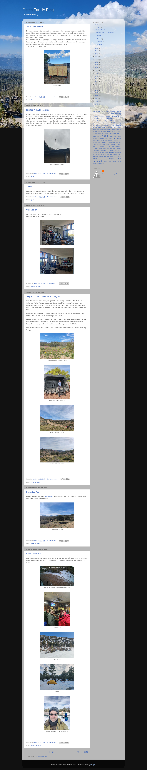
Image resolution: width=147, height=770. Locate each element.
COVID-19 (111, 121)
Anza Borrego (111, 111)
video (106, 158)
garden (95, 131)
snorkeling (104, 152)
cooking (105, 121)
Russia (95, 150)
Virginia (111, 159)
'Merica (29, 187)
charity (94, 121)
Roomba (118, 148)
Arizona (33, 482)
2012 (96, 84)
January (99, 44)
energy (119, 123)
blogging (108, 116)
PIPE (106, 146)
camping (34, 745)
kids (102, 140)
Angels (103, 111)
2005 (96, 104)
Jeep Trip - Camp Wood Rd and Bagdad (43, 296)
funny (109, 129)
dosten (106, 171)
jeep (38, 482)
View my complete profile (110, 174)
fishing (119, 127)
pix (109, 146)
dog (104, 123)
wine (110, 161)
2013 (96, 81)
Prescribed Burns (33, 492)
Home (51, 752)
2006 (96, 101)
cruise (119, 121)
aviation (108, 114)
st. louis (95, 154)
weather (118, 159)
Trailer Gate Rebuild (34, 26)
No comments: (51, 97)
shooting (95, 152)
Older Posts (82, 752)
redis (108, 148)
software (113, 152)
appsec (119, 111)
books (114, 116)
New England (101, 144)
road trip (112, 148)
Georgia (100, 131)
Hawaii (114, 133)
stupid (110, 154)
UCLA (100, 159)
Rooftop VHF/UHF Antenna (37, 110)
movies (109, 142)
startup (100, 154)
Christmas (99, 121)
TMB (114, 156)
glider (104, 131)
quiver (104, 148)
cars (114, 119)
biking (103, 116)
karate (98, 140)
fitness (94, 129)
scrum (119, 150)
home (33, 100)
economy (108, 123)
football (101, 129)
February (100, 42)
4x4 (94, 111)
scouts (115, 150)
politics (113, 146)
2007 (96, 98)
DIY (98, 123)
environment (105, 125)
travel (119, 156)
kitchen (107, 140)
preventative (49, 496)
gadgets (114, 129)
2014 (96, 79)
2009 (96, 93)
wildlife (105, 161)
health (119, 133)
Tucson (95, 159)
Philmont (102, 146)
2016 (96, 73)
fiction (99, 127)
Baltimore (95, 116)
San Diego (104, 150)
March (99, 39)
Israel (106, 138)
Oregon (108, 144)
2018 (96, 67)
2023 (96, 53)
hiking (105, 136)
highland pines (36, 286)
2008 (96, 95)
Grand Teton (101, 133)
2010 (96, 90)
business (102, 119)
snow (39, 745)
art (98, 114)
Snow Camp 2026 (33, 554)
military (104, 142)
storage (105, 154)
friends (106, 129)
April (98, 27)
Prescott (95, 148)
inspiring (95, 138)
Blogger (92, 765)
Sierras (99, 152)
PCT (97, 146)
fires (38, 544)
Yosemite (101, 163)
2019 (96, 65)
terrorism (95, 156)
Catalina (119, 119)
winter (114, 161)
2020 (96, 62)
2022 (96, 56)
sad (98, 150)
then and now (108, 156)
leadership (112, 140)
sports (119, 152)
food (98, 129)
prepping (118, 146)
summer (115, 154)
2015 (96, 76)
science (111, 150)
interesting (101, 138)
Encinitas (113, 123)
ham (32, 176)
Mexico (99, 142)
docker (100, 123)
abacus (98, 111)
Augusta (103, 114)
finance (104, 127)
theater (101, 156)
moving (113, 142)
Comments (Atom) (41, 756)
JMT (114, 138)
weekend (97, 161)
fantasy (95, 127)
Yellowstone (96, 163)
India (119, 136)
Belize (100, 116)
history (111, 136)
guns (32, 200)
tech (119, 154)
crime (116, 121)
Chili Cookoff (31, 210)
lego (117, 140)
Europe (113, 125)
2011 (96, 87)
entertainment (97, 125)
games (119, 129)
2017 (96, 70)
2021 (96, 59)
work (119, 161)
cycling (94, 123)
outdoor (113, 144)
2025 (96, 48)
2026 (96, 25)
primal (100, 148)
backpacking (116, 114)
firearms (110, 127)
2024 (96, 51)
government (111, 131)
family (118, 125)
